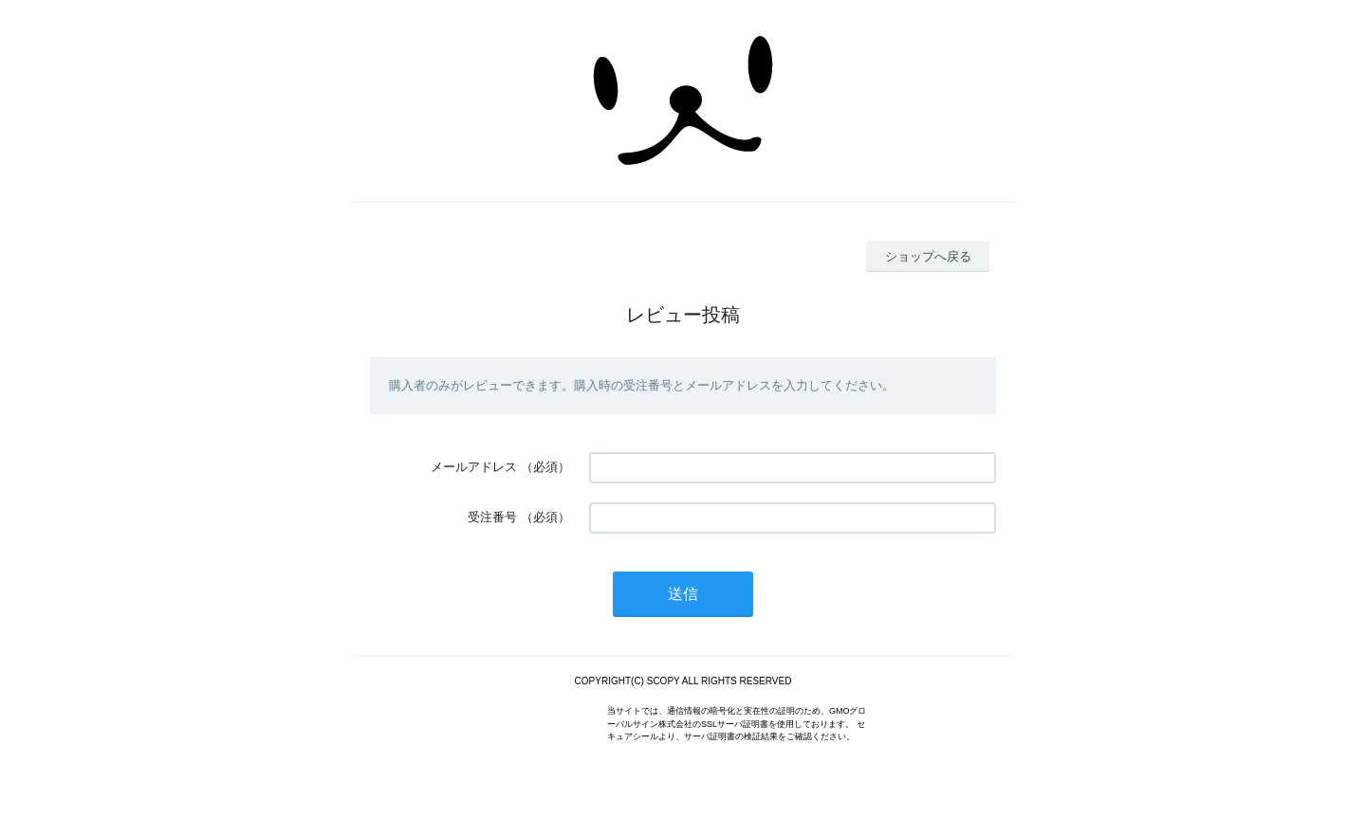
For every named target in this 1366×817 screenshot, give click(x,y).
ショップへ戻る (928, 256)
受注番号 (492, 517)
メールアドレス (474, 467)
